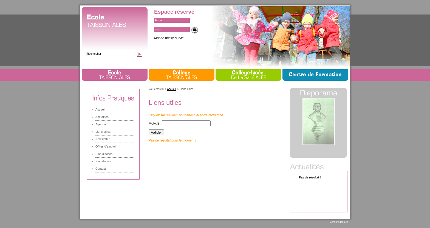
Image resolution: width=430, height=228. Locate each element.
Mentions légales (338, 222)
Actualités (102, 117)
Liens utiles (103, 131)
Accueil (100, 109)
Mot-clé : (155, 123)
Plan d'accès (103, 153)
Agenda (100, 124)
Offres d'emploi (105, 146)
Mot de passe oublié (168, 38)
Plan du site (103, 161)
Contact (100, 168)
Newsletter (102, 139)
